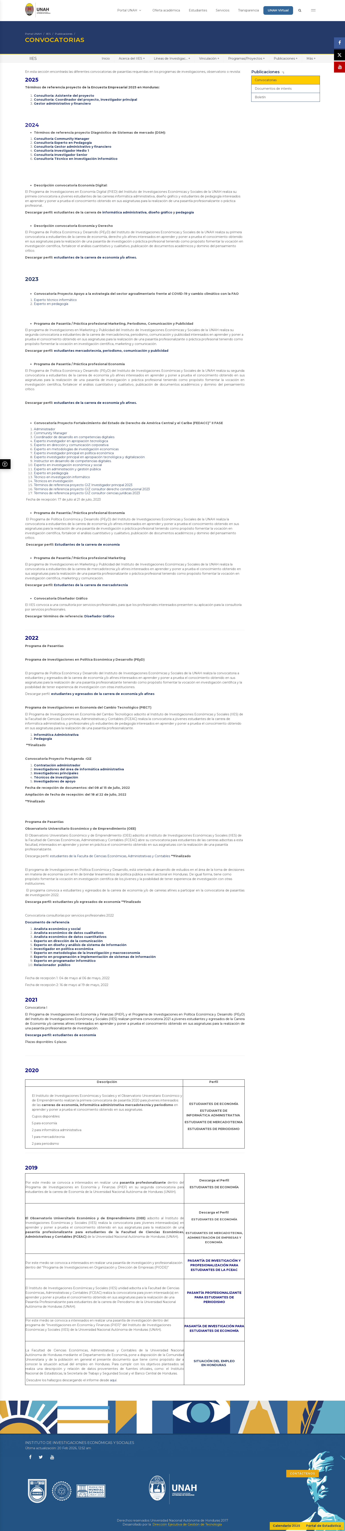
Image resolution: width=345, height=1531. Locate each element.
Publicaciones (63, 33)
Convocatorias (266, 80)
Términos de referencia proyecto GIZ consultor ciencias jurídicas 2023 (87, 493)
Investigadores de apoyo (54, 781)
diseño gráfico (160, 212)
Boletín (260, 97)
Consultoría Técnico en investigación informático (75, 159)
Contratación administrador (57, 765)
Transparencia (248, 10)
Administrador (44, 429)
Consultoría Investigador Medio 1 (61, 151)
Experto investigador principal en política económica (74, 453)
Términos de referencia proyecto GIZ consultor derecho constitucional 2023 (92, 489)
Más (311, 58)
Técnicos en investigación (53, 481)
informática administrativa (124, 212)
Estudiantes (198, 10)
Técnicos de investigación (56, 777)
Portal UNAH (129, 10)
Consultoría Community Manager (61, 139)
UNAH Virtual (278, 10)
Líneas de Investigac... (172, 58)
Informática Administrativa (56, 735)
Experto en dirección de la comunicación (68, 941)
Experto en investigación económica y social (68, 465)
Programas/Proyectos (246, 58)
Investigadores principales (56, 773)
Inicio (106, 58)
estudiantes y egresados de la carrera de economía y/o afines (103, 694)
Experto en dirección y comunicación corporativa (71, 445)
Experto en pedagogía (51, 304)
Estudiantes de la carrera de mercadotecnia (91, 585)
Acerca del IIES (132, 58)
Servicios (222, 10)
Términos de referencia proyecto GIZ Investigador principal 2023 (83, 485)
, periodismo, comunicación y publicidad (134, 351)
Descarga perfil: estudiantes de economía (60, 1035)
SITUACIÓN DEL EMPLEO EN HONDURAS (214, 1363)
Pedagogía (43, 739)
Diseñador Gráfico (99, 616)
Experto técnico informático (55, 300)
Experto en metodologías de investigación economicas (76, 449)
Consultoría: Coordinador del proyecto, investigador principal (85, 100)
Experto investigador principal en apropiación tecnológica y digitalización (89, 457)
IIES (48, 33)
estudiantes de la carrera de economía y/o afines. (95, 257)
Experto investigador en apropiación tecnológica (71, 441)
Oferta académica (166, 10)
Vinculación (209, 58)
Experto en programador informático (65, 961)
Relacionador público (52, 965)
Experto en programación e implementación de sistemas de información (95, 957)
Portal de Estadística (323, 1526)
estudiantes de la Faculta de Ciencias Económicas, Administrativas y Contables (110, 856)
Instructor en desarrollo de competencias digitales (72, 461)
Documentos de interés (273, 89)
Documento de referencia (47, 922)
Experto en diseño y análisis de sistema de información (80, 945)
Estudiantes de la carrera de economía (87, 545)
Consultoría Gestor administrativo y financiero (72, 147)
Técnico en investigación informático (62, 477)
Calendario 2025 (286, 1526)
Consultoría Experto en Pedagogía (63, 143)
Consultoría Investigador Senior (60, 155)
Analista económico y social (57, 929)
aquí (113, 1380)
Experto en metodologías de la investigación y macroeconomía (87, 953)
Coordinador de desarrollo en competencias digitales (74, 437)
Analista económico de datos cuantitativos (70, 937)
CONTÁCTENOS (302, 1473)
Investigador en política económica (63, 949)
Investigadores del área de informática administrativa (79, 769)
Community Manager (50, 433)
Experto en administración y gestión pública (67, 469)
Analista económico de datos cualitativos (69, 933)
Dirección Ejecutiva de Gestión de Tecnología (187, 1524)
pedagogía (185, 212)
